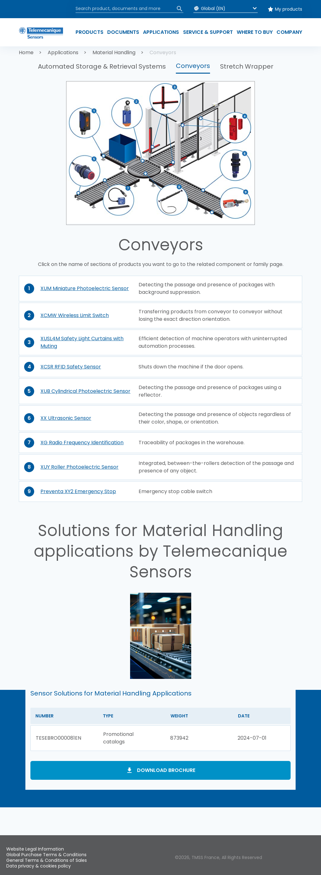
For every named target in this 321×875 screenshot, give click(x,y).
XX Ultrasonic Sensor (65, 418)
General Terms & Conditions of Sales (46, 860)
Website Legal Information (35, 849)
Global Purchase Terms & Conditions (46, 855)
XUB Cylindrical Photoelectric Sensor (85, 391)
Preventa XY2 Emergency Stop (78, 491)
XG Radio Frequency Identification (82, 442)
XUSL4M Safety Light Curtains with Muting (82, 342)
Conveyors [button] (193, 65)
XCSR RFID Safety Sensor (70, 366)
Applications (63, 52)
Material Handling (113, 52)
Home (26, 52)
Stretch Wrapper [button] (246, 66)
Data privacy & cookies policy (38, 866)
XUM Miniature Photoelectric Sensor (84, 288)
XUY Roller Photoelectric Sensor (79, 467)
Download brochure (166, 770)
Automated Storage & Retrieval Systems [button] (102, 66)
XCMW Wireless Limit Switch (74, 315)
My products (288, 9)
